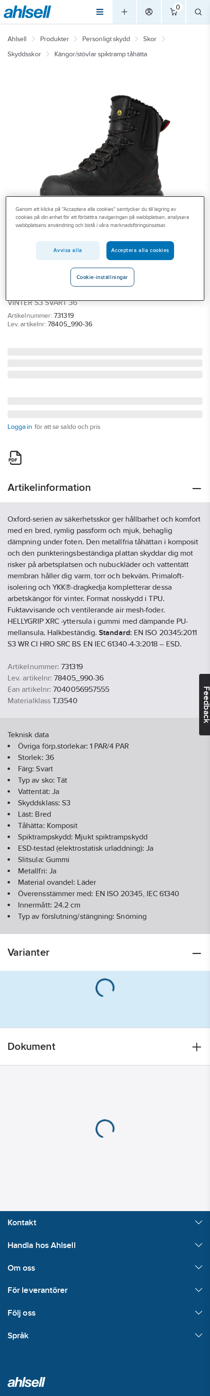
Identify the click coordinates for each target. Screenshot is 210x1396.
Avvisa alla (67, 250)
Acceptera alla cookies (140, 250)
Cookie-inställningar (102, 277)
